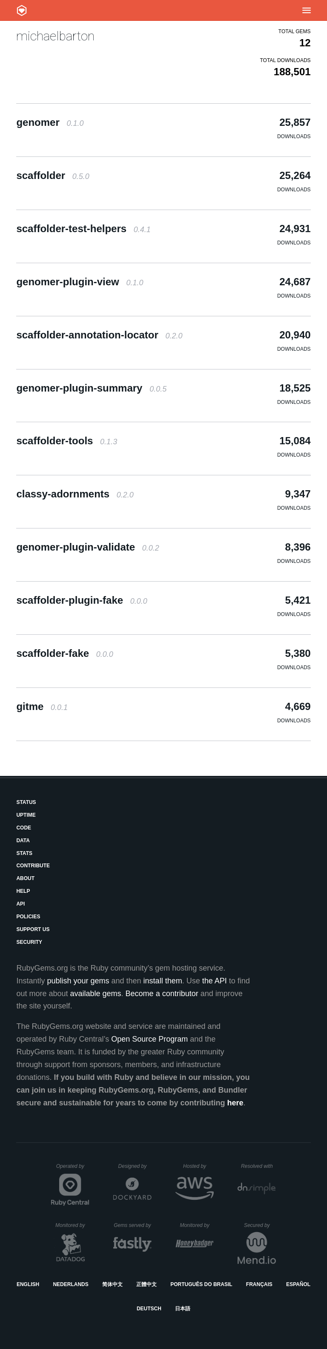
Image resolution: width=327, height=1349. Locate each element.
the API (214, 981)
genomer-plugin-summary (91, 388)
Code (23, 828)
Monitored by (72, 1225)
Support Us (32, 929)
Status (26, 802)
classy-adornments (74, 494)
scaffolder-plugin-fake (81, 600)
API (20, 904)
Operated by (72, 1169)
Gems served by (133, 1225)
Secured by (260, 1225)
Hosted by (198, 1166)
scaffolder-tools (66, 440)
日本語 (182, 1309)
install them (162, 981)
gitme (42, 706)
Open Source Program (149, 1039)
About (25, 878)
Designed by (135, 1166)
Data (23, 840)
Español (298, 1284)
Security (29, 942)
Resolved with (258, 1166)
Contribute (33, 866)
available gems (95, 993)
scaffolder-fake (64, 653)
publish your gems (78, 981)
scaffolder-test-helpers (83, 228)
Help (23, 891)
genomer (49, 122)
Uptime (25, 815)
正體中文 (146, 1284)
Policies (28, 917)
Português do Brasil (201, 1284)
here (235, 1103)
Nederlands (70, 1284)
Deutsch (149, 1309)
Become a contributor (162, 993)
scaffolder (52, 175)
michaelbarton (55, 35)
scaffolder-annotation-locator (99, 335)
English (28, 1284)
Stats (24, 853)
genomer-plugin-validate (87, 547)
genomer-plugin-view (79, 281)
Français (259, 1284)
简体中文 (112, 1284)
